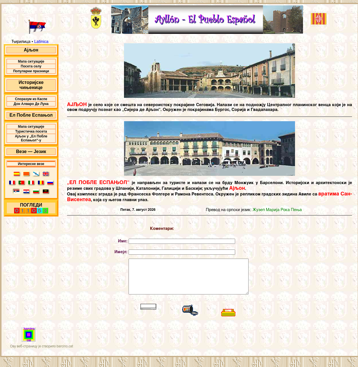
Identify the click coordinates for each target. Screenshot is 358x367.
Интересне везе (31, 164)
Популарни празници (31, 71)
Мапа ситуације (31, 61)
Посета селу (31, 66)
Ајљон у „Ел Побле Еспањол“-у (31, 138)
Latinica (40, 42)
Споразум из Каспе (31, 99)
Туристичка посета (31, 131)
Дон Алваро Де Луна (31, 104)
